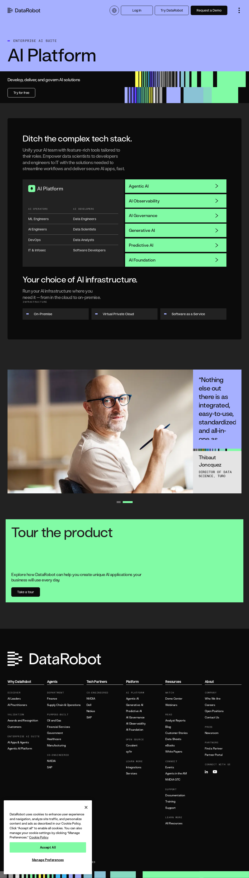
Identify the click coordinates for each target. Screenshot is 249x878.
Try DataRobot (172, 10)
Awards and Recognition (23, 720)
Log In (136, 10)
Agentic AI (174, 186)
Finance (52, 698)
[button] (239, 10)
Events (169, 767)
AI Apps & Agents (18, 742)
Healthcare (54, 739)
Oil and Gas (54, 720)
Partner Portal (213, 755)
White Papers (173, 751)
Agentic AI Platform (20, 748)
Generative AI (174, 230)
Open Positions (214, 711)
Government (55, 733)
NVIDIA (51, 761)
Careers (210, 705)
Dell (89, 705)
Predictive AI (174, 245)
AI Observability (174, 200)
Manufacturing (56, 745)
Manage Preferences (48, 860)
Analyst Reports (175, 720)
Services (131, 773)
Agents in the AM (175, 773)
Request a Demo (209, 10)
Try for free (21, 93)
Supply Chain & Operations (64, 705)
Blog (168, 727)
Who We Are (212, 698)
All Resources (173, 823)
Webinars (171, 705)
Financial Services (58, 727)
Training (170, 801)
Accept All (48, 847)
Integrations (133, 767)
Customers (14, 727)
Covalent (132, 745)
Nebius (91, 711)
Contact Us (212, 717)
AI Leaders (14, 698)
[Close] (86, 807)
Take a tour (25, 592)
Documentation (175, 795)
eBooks (169, 745)
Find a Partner (213, 748)
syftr (129, 751)
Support (170, 808)
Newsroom (211, 733)
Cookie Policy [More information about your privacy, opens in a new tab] (38, 837)
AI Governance (174, 215)
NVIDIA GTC (172, 779)
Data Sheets (173, 739)
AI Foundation (174, 259)
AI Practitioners (17, 705)
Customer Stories (176, 733)
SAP (49, 767)
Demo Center (173, 698)
